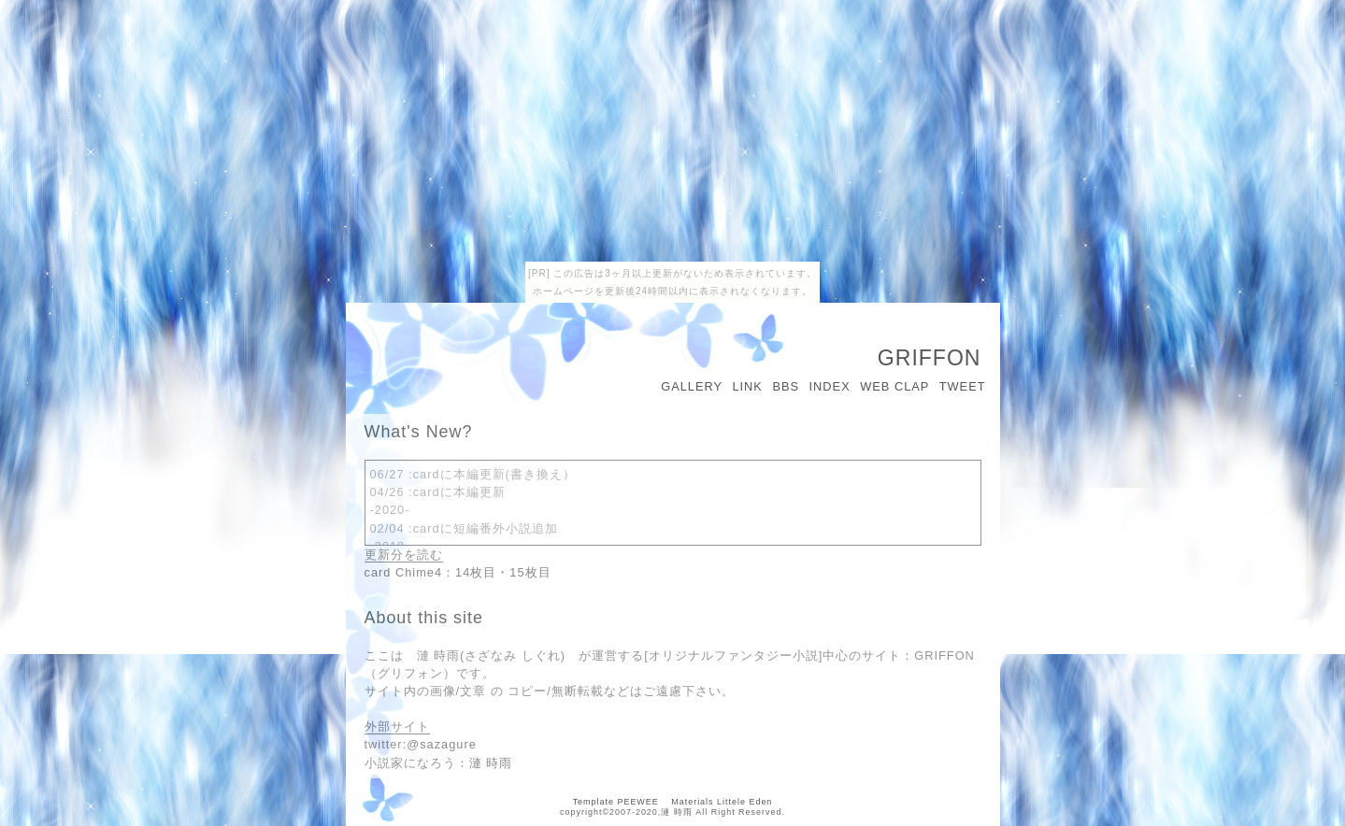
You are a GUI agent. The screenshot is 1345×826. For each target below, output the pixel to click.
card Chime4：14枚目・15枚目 (458, 572)
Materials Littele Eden (721, 801)
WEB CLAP (894, 386)
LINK (747, 386)
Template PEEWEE (616, 801)
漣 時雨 (491, 763)
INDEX (830, 386)
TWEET (962, 386)
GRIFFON (929, 358)
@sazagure (442, 744)
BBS (785, 386)
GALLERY (692, 386)
